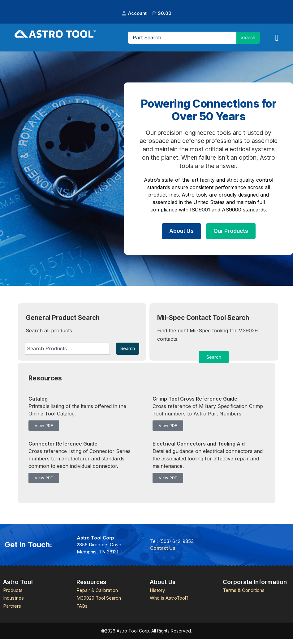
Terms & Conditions (244, 590)
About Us (181, 231)
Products (13, 590)
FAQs (82, 606)
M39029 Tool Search (98, 598)
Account (137, 13)
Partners (12, 606)
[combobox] (67, 348)
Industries (13, 598)
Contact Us (162, 548)
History (157, 590)
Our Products (230, 231)
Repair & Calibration (97, 590)
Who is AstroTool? (169, 598)
